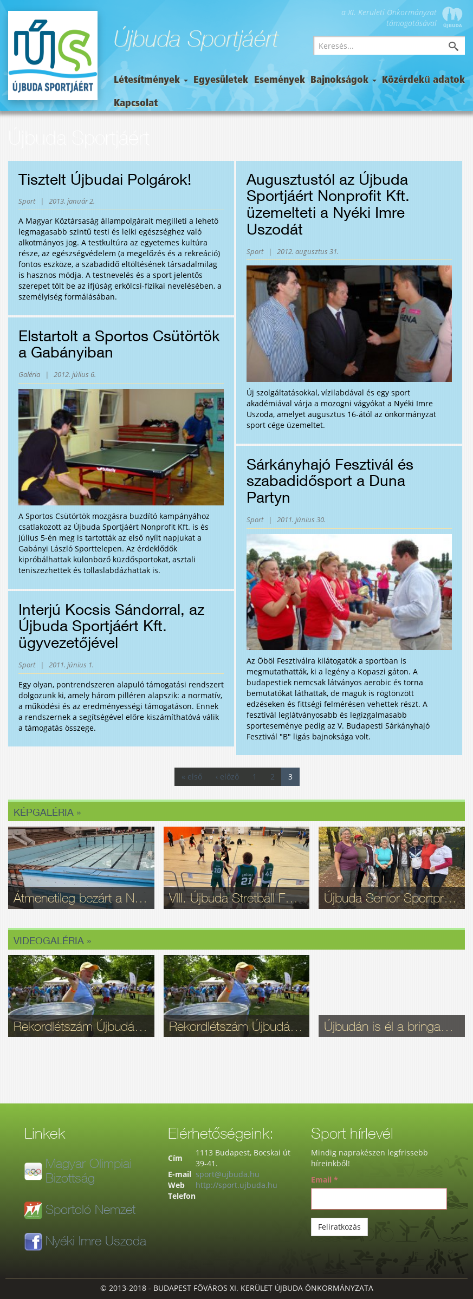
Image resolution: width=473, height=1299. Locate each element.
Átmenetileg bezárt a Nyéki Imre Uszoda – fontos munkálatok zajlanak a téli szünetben (81, 898)
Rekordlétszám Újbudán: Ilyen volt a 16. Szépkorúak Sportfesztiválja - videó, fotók (81, 1026)
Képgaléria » (47, 812)
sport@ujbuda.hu (228, 1174)
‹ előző (227, 776)
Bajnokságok (343, 80)
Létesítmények (151, 80)
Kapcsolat (136, 104)
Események (279, 80)
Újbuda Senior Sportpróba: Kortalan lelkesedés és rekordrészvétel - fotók (391, 898)
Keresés (461, 47)
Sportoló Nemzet (90, 1209)
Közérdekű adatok (423, 80)
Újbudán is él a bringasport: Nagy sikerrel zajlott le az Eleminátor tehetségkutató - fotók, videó (391, 1026)
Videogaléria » (52, 940)
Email (324, 1179)
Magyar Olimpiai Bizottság (89, 1170)
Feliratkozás (339, 1227)
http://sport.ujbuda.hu (236, 1185)
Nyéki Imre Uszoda (96, 1240)
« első (192, 776)
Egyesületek (220, 80)
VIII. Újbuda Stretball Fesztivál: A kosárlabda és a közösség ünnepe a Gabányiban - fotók (236, 898)
